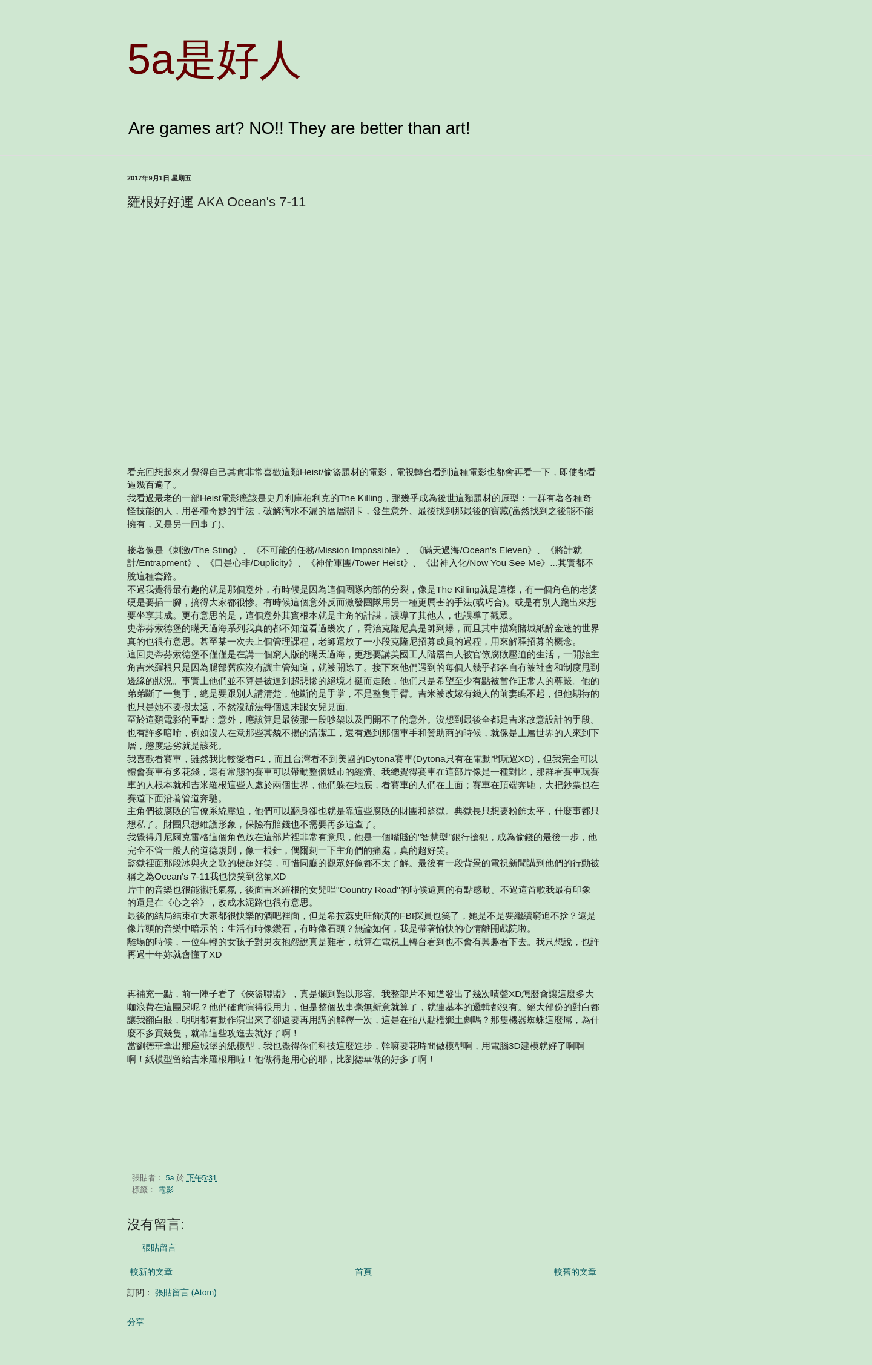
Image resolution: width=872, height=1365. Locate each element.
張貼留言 (159, 1247)
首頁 (363, 1272)
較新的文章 (151, 1272)
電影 (166, 1190)
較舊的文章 (575, 1272)
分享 (135, 1322)
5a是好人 (214, 59)
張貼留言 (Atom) (186, 1292)
